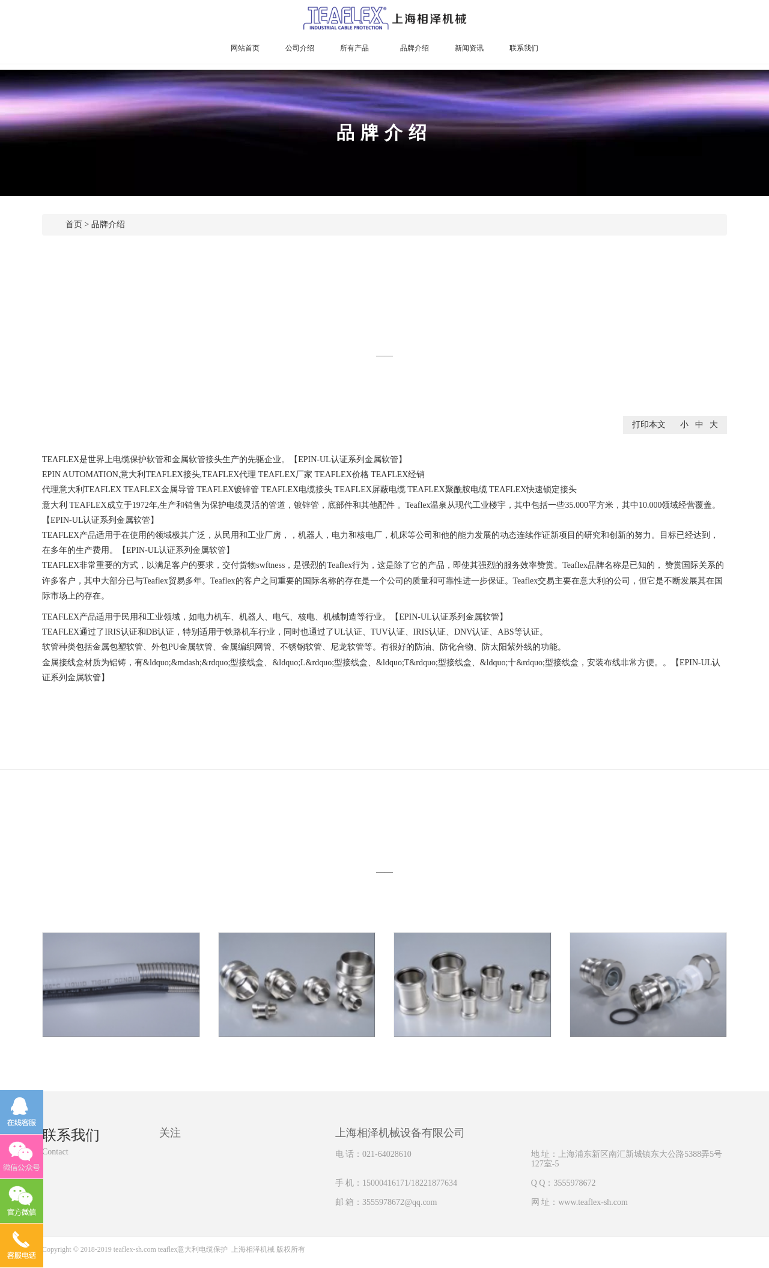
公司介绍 (299, 48)
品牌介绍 (414, 48)
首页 (73, 224)
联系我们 (523, 48)
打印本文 (649, 424)
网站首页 (245, 48)
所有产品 (357, 48)
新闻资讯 (469, 48)
